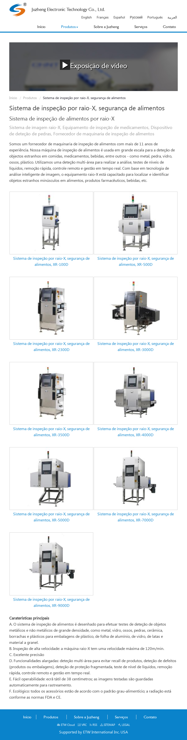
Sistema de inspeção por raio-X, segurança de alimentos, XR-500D (135, 261)
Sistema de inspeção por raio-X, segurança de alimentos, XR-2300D (51, 346)
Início (13, 98)
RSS (93, 725)
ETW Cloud (66, 725)
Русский (136, 17)
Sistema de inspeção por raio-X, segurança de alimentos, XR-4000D (135, 432)
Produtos (30, 98)
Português (155, 17)
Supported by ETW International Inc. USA (93, 732)
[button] (69, 26)
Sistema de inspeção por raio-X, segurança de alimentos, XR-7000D (135, 517)
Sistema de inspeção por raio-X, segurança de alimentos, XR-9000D (51, 602)
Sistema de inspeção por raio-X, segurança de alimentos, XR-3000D (135, 346)
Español (119, 17)
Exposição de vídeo (93, 65)
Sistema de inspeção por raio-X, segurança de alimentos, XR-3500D (51, 432)
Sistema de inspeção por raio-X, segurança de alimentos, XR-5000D (51, 517)
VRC (82, 725)
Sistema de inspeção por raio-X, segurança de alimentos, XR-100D (51, 261)
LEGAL (124, 725)
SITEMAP (107, 725)
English (86, 17)
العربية (172, 17)
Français (103, 17)
